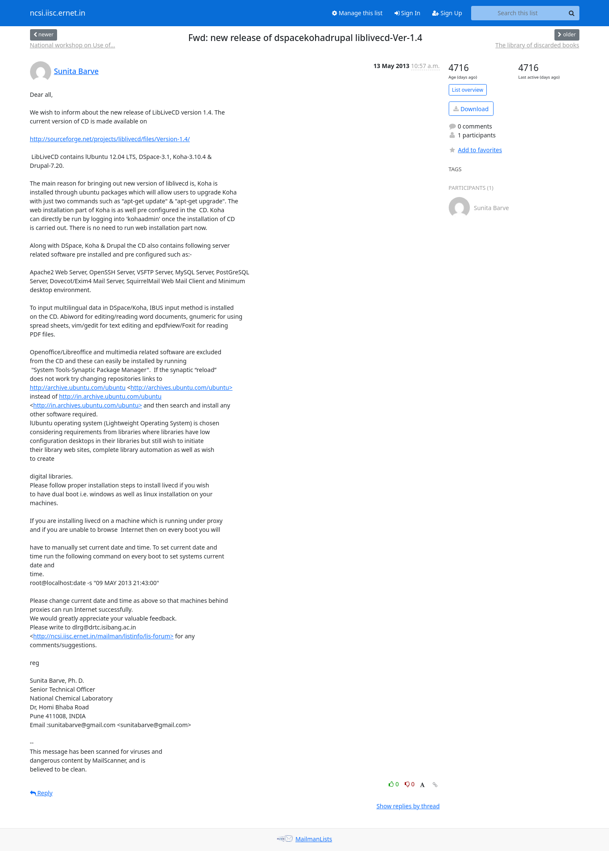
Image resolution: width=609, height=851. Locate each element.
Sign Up (447, 13)
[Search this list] (518, 13)
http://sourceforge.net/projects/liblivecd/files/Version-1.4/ (110, 139)
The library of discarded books (537, 45)
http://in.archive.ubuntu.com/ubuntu (110, 396)
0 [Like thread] (394, 784)
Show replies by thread (407, 806)
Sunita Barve (76, 71)
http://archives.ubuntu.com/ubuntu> (182, 387)
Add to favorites (475, 150)
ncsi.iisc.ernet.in (57, 13)
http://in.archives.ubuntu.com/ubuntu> (87, 405)
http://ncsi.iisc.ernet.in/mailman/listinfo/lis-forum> (103, 636)
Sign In (407, 13)
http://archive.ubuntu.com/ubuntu (78, 387)
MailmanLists (313, 839)
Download (470, 109)
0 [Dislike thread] (410, 784)
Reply (41, 793)
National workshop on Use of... (72, 45)
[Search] (571, 13)
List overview (467, 89)
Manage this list (357, 13)
